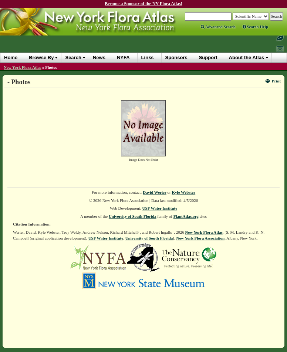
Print (273, 81)
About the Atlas (246, 57)
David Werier (154, 192)
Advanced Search (218, 26)
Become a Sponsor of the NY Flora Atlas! (143, 3)
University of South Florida (132, 216)
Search (73, 57)
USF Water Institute (160, 208)
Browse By (41, 57)
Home (10, 57)
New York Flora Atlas (22, 67)
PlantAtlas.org (186, 216)
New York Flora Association (200, 238)
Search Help (255, 26)
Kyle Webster (184, 192)
